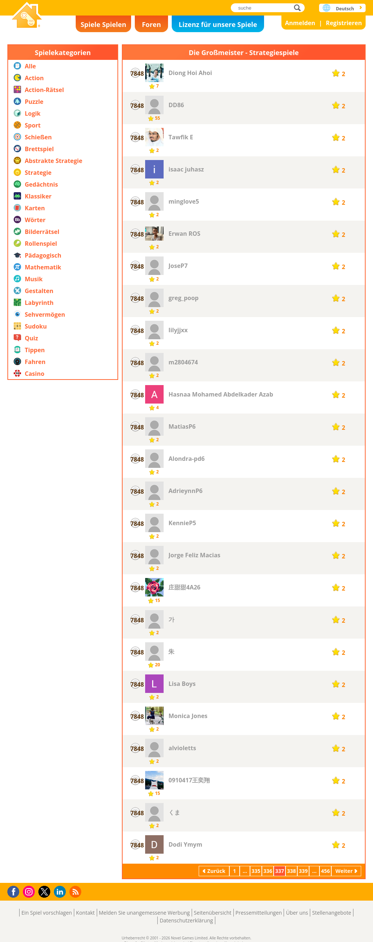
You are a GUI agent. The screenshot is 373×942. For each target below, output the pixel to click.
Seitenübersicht (213, 912)
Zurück (216, 870)
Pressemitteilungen (259, 912)
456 (325, 870)
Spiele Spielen (103, 24)
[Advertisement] (62, 607)
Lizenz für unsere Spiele (218, 24)
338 (291, 870)
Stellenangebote (331, 912)
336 (267, 870)
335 (255, 870)
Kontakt (85, 912)
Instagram (30, 891)
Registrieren (344, 23)
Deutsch (345, 9)
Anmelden (300, 23)
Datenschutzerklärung (186, 920)
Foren (151, 24)
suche (299, 7)
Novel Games (27, 16)
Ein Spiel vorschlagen (46, 912)
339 (303, 870)
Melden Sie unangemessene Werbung (144, 912)
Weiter (344, 870)
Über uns (297, 912)
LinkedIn (61, 892)
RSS (76, 891)
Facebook (15, 891)
